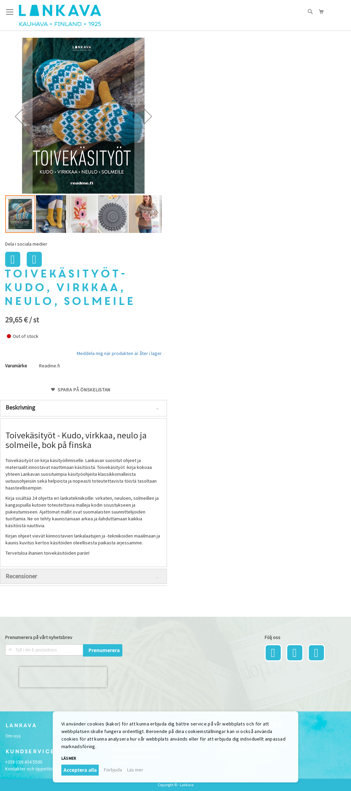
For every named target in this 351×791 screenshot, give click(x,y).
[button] (19, 116)
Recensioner (21, 576)
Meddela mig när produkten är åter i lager (119, 353)
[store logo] (60, 15)
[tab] (83, 408)
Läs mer (68, 758)
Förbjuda (113, 770)
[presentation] (63, 677)
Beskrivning (20, 407)
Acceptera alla (80, 770)
